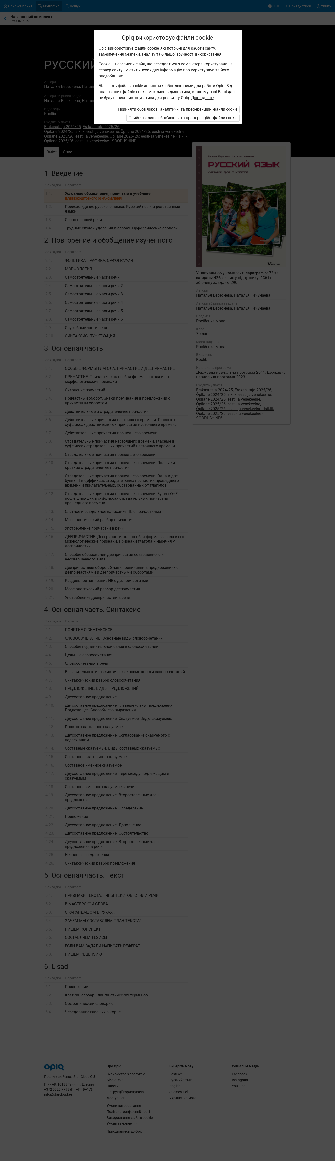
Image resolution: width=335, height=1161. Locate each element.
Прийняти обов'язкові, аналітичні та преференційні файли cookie (177, 109)
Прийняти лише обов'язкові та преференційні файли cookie (183, 117)
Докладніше (202, 97)
